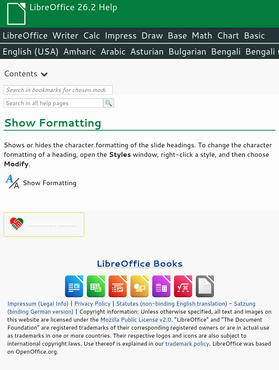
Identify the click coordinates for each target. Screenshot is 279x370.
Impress (121, 35)
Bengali (225, 51)
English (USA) (30, 51)
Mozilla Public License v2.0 (135, 319)
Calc (91, 35)
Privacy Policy (92, 303)
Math (202, 35)
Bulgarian (187, 51)
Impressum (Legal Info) (38, 303)
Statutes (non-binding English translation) (171, 303)
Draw (152, 35)
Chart (228, 35)
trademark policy (187, 343)
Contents (20, 73)
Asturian (147, 51)
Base (177, 35)
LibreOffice (25, 35)
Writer (65, 35)
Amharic (79, 51)
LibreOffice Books (139, 263)
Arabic (113, 51)
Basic (254, 35)
